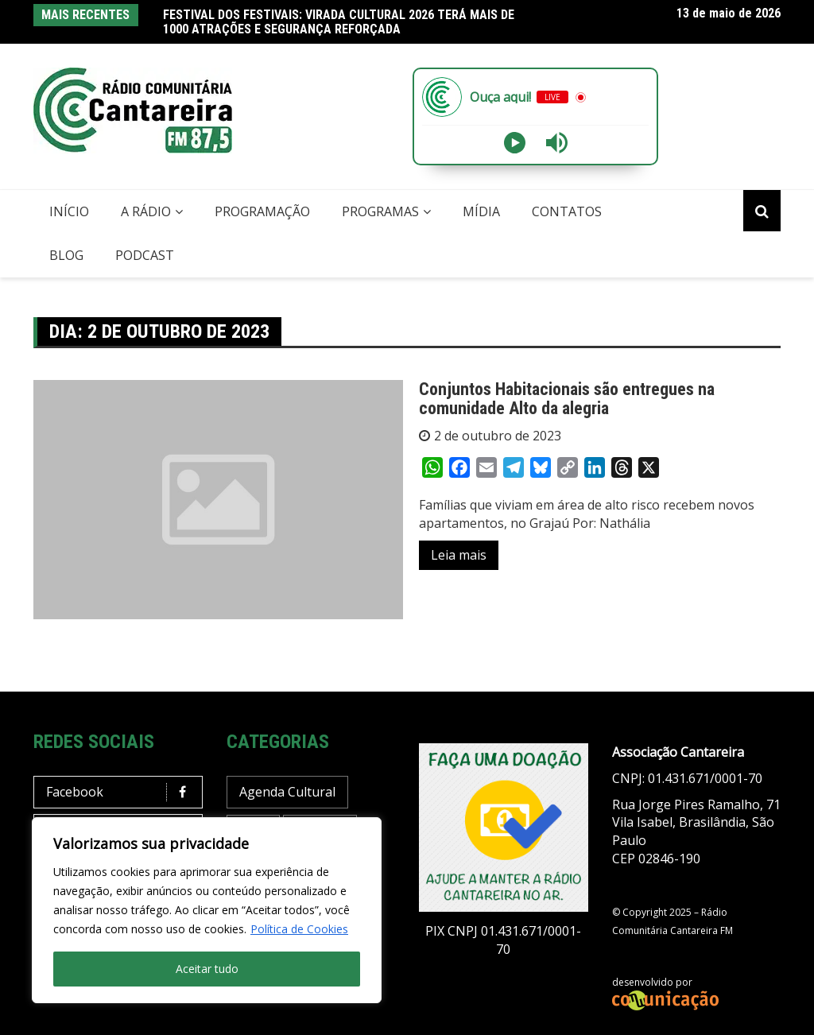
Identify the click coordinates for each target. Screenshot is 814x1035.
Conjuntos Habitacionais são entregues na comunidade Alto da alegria (567, 398)
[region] (207, 910)
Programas (380, 211)
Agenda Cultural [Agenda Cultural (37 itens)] (287, 791)
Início (69, 211)
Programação (262, 211)
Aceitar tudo (207, 968)
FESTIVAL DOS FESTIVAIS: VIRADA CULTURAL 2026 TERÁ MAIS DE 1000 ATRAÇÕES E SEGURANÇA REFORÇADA (338, 22)
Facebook (122, 792)
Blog (66, 255)
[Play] (515, 143)
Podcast (144, 255)
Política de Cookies (299, 928)
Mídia (481, 211)
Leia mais (458, 555)
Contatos (567, 211)
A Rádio (146, 211)
